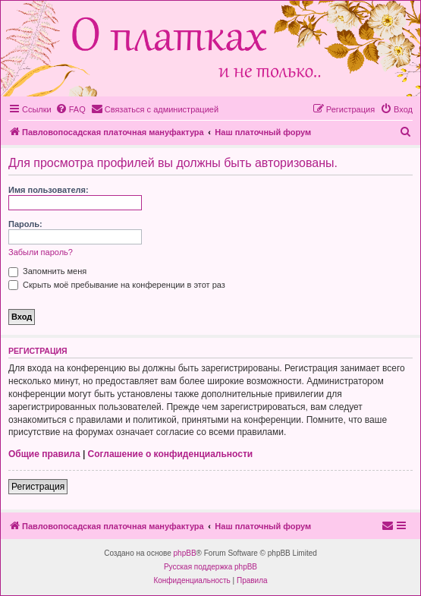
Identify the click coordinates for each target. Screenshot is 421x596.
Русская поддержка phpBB (210, 567)
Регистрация (37, 486)
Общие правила (44, 454)
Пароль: (25, 224)
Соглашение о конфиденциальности (170, 454)
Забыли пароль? (40, 252)
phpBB (185, 553)
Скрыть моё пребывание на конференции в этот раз (116, 284)
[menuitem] (70, 109)
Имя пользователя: (48, 189)
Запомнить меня (47, 271)
